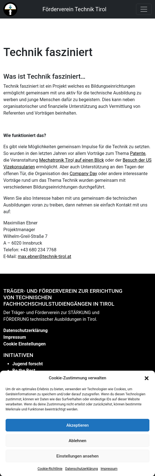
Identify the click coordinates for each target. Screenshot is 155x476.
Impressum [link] (109, 469)
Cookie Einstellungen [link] (24, 344)
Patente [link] (137, 153)
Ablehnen (77, 440)
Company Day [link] (83, 173)
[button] (146, 378)
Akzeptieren (77, 425)
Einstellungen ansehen (77, 456)
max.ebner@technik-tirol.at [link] (44, 256)
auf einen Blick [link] (89, 160)
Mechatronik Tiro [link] (56, 160)
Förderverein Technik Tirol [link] (74, 9)
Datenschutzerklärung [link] (81, 469)
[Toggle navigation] (144, 9)
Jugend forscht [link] (27, 363)
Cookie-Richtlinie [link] (49, 469)
